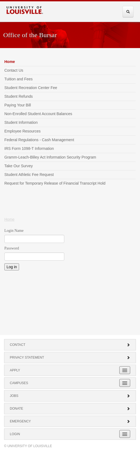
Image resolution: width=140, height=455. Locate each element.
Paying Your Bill (17, 105)
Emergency (70, 421)
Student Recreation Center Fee (30, 88)
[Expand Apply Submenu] (124, 370)
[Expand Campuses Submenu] (124, 383)
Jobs (70, 396)
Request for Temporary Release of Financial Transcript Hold (54, 183)
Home (9, 61)
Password (11, 248)
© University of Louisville (28, 446)
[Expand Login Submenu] (124, 434)
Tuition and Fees (18, 79)
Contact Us (13, 70)
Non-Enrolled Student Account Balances (38, 114)
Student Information (21, 122)
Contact (70, 345)
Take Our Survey (18, 166)
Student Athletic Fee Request (29, 174)
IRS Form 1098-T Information (29, 148)
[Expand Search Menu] (128, 11)
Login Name (13, 231)
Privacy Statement (70, 357)
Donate (70, 408)
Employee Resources (22, 131)
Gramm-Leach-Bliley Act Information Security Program (50, 157)
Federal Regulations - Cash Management (39, 140)
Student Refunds (18, 96)
